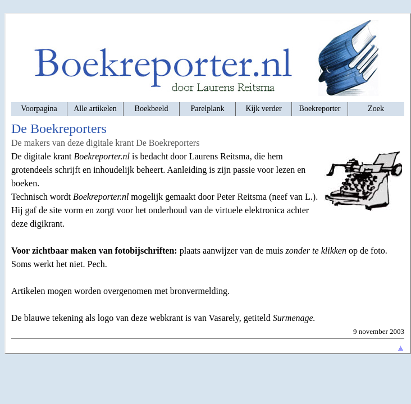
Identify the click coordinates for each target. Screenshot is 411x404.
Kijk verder (263, 108)
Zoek (376, 108)
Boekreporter (320, 108)
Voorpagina (39, 108)
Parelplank (208, 108)
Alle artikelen (95, 108)
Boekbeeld (151, 108)
